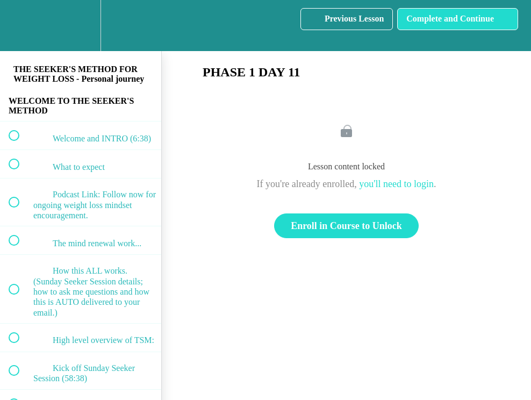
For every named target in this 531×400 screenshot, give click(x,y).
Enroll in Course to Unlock (346, 225)
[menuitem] (81, 25)
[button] (20, 25)
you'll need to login (396, 183)
